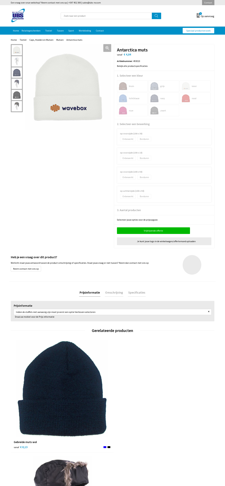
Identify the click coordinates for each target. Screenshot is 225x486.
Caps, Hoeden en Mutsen (41, 39)
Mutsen (60, 39)
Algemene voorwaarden (178, 422)
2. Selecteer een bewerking (133, 124)
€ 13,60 (123, 395)
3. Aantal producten (129, 210)
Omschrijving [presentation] (114, 293)
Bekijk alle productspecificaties (133, 66)
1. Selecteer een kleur (130, 75)
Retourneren (122, 426)
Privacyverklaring (175, 431)
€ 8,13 (20, 395)
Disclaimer (172, 435)
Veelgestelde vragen (76, 422)
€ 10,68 (72, 395)
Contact (208, 2)
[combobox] (106, 16)
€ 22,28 (174, 395)
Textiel (23, 39)
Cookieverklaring (175, 426)
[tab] (91, 293)
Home (14, 39)
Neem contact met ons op (26, 268)
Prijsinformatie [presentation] (91, 293)
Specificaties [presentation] (135, 293)
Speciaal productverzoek (198, 30)
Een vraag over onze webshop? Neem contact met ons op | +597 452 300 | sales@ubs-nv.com (56, 2)
